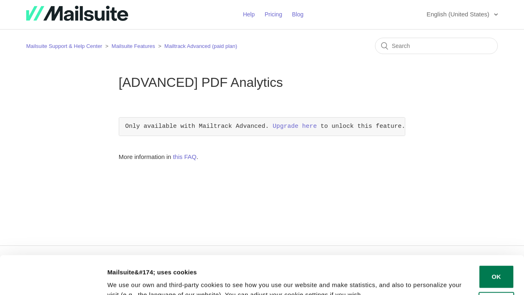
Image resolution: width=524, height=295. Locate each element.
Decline (496, 264)
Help (249, 14)
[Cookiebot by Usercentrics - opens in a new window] (53, 279)
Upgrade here (295, 127)
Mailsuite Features (133, 46)
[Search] (436, 46)
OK (496, 238)
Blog (297, 14)
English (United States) (459, 14)
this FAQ (184, 156)
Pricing (273, 14)
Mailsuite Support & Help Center (64, 46)
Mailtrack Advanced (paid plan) (201, 46)
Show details (126, 278)
